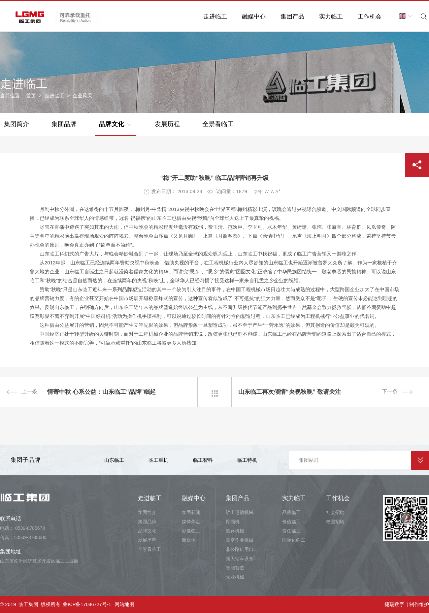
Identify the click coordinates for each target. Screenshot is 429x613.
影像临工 (191, 530)
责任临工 (291, 530)
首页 (31, 95)
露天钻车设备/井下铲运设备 (244, 558)
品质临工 (291, 512)
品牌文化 (115, 123)
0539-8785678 (30, 528)
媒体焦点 (191, 521)
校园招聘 (335, 521)
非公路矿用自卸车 (244, 549)
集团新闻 (191, 512)
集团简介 (16, 123)
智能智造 (235, 567)
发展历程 (167, 123)
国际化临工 (293, 540)
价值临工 (291, 521)
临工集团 (28, 604)
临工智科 (203, 460)
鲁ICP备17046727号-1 (87, 604)
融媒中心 (249, 16)
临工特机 (247, 460)
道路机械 (235, 530)
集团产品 (288, 16)
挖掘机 (233, 521)
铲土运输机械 (239, 512)
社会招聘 (335, 512)
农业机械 (235, 577)
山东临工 (114, 460)
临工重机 (158, 460)
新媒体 (189, 540)
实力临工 (326, 16)
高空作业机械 (239, 540)
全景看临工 (218, 123)
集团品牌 (64, 123)
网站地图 (125, 604)
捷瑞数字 (394, 604)
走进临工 (210, 16)
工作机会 (365, 16)
